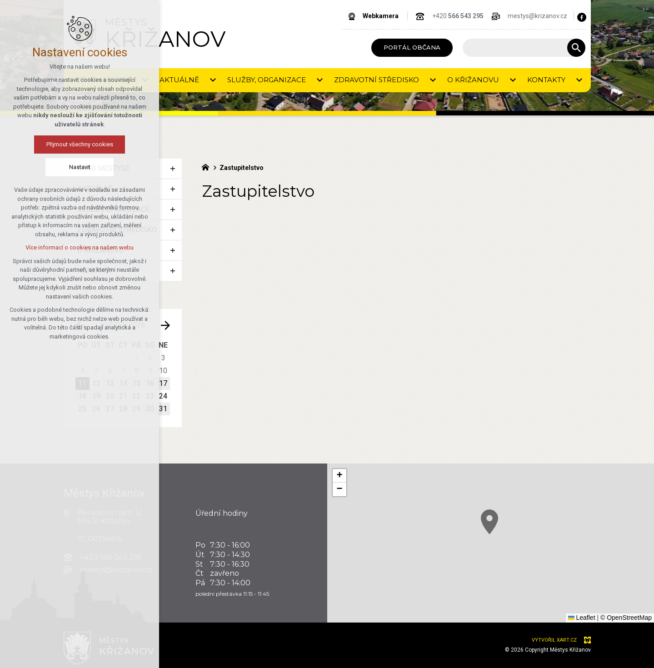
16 (150, 383)
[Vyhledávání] (576, 48)
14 (123, 383)
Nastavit (41, 167)
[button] (533, 548)
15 (136, 383)
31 (163, 408)
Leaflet (581, 617)
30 (150, 408)
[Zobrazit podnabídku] (145, 80)
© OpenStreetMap (626, 617)
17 (163, 383)
